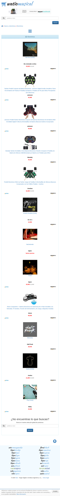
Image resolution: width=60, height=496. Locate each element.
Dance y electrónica (9, 26)
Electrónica (20, 26)
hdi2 (16, 477)
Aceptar (55, 491)
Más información (21, 494)
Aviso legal (46, 477)
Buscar (55, 22)
